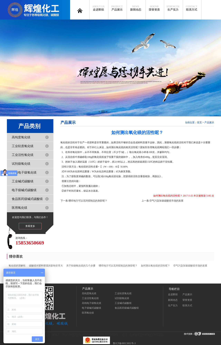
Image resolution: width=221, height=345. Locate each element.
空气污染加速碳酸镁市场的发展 (166, 200)
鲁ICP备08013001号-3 (124, 343)
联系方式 (191, 8)
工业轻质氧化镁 (22, 146)
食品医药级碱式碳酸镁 (27, 199)
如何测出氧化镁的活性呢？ (155, 265)
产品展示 (117, 8)
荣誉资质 (154, 8)
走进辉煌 (98, 8)
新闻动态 (135, 8)
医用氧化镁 (19, 207)
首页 (199, 122)
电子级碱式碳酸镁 (24, 190)
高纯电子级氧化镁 (24, 172)
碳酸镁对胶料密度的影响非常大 (46, 265)
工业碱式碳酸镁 (22, 181)
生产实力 (173, 8)
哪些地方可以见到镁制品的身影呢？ (88, 200)
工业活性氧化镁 (22, 155)
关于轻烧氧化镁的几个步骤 (80, 265)
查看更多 (30, 226)
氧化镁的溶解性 (17, 265)
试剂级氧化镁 (21, 163)
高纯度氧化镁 (21, 137)
